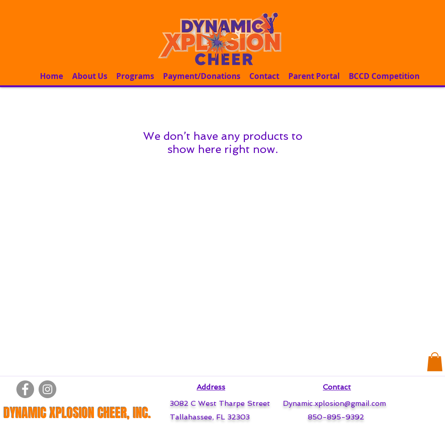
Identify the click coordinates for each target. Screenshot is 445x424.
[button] (435, 361)
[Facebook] (25, 389)
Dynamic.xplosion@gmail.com (334, 403)
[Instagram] (47, 389)
